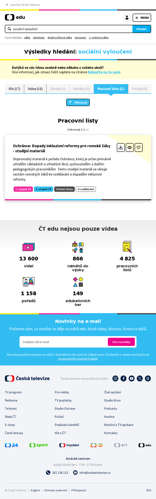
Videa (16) (35, 88)
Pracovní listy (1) (111, 88)
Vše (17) (14, 88)
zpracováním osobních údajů (78, 359)
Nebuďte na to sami (104, 72)
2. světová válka (98, 37)
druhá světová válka (60, 37)
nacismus (80, 37)
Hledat (141, 29)
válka (27, 37)
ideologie (39, 37)
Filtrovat (80, 102)
